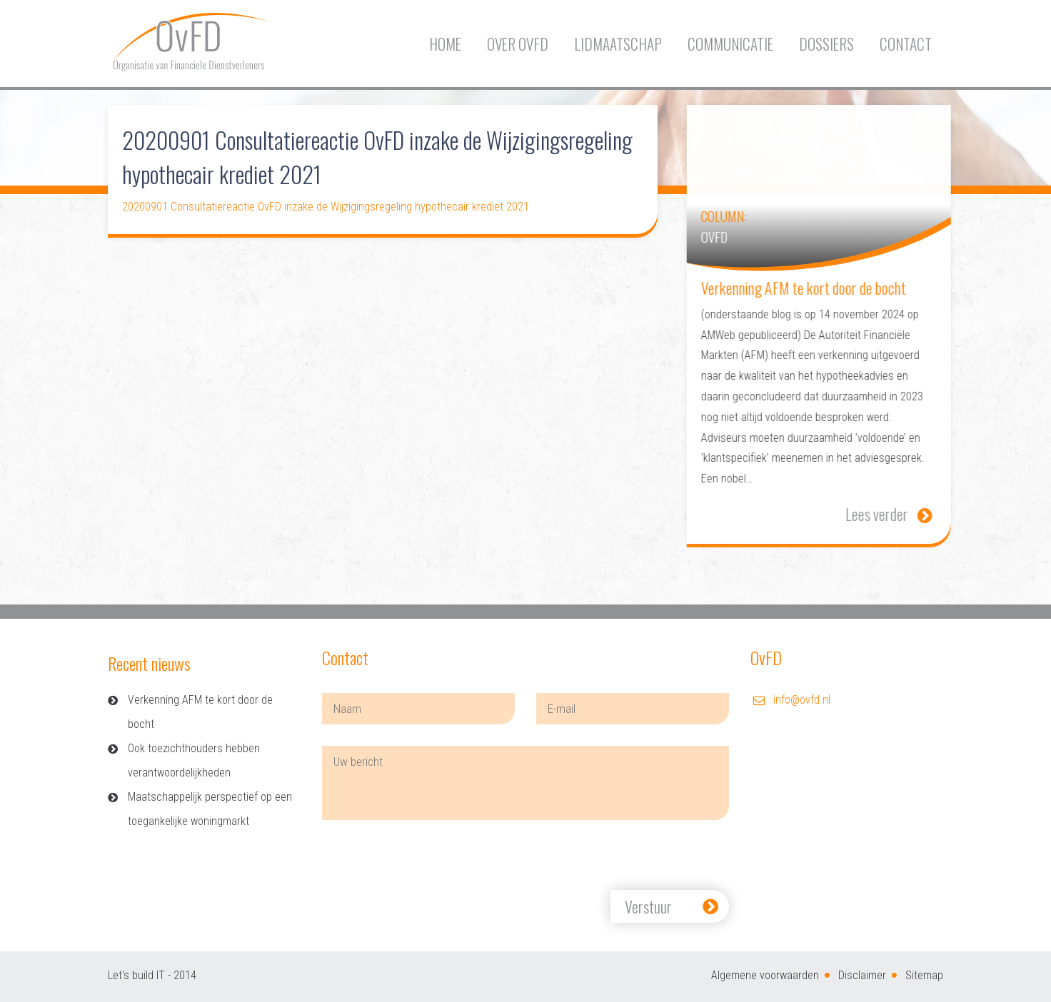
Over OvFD (517, 44)
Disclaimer (862, 975)
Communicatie (730, 44)
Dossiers (826, 44)
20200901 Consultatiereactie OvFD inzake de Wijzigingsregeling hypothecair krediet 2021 (325, 206)
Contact (906, 44)
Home (445, 44)
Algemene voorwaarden (765, 975)
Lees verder (902, 513)
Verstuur (648, 906)
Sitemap (924, 975)
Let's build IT (136, 975)
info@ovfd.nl (801, 700)
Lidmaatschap (618, 44)
